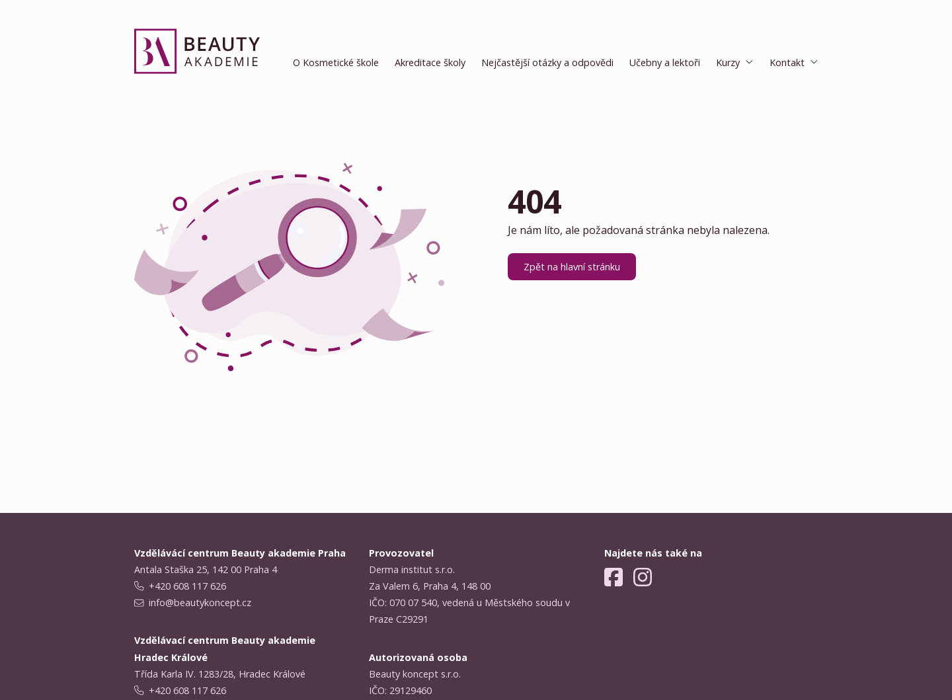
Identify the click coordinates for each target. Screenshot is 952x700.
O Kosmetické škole (336, 62)
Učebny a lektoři (664, 62)
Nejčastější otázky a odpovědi (547, 62)
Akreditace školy (430, 62)
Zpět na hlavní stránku (572, 266)
